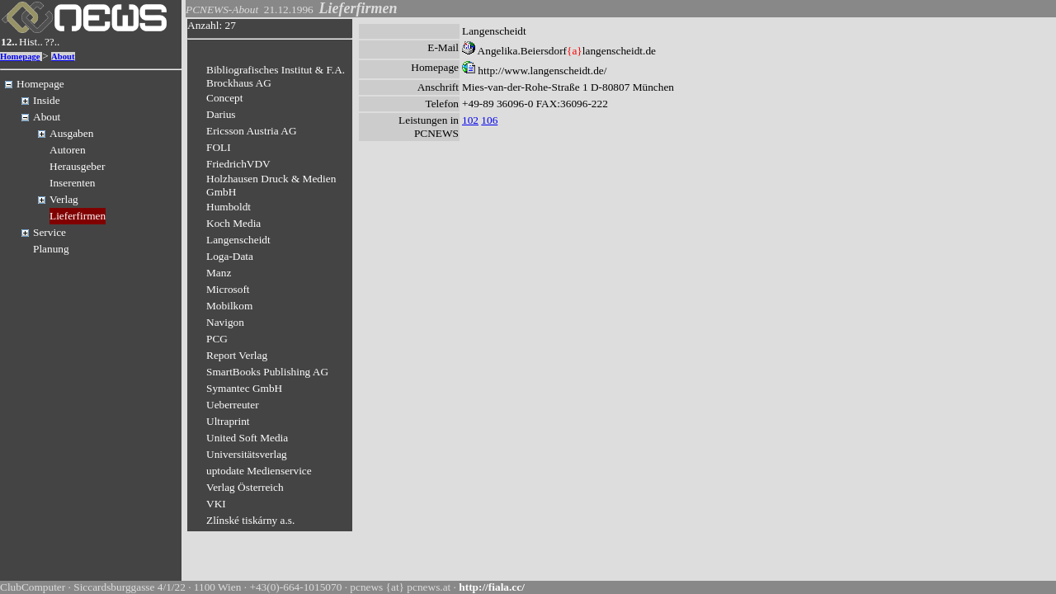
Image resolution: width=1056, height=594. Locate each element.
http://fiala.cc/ (492, 587)
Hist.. (31, 41)
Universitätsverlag (246, 454)
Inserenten (73, 183)
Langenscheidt (238, 239)
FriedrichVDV (238, 164)
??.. (52, 41)
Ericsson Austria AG (251, 131)
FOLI (218, 147)
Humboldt (228, 206)
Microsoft (228, 289)
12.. (9, 41)
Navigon (225, 322)
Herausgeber (77, 166)
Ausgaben (71, 133)
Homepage (20, 56)
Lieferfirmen (78, 216)
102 (470, 120)
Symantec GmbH (244, 388)
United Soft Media (247, 437)
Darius (221, 114)
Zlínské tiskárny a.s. (250, 520)
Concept (224, 98)
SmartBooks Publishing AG (267, 371)
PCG (217, 338)
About (62, 56)
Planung (51, 249)
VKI (216, 503)
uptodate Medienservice (259, 470)
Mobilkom (229, 305)
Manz (218, 272)
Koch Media (233, 223)
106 (489, 120)
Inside (46, 100)
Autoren (68, 150)
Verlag (64, 199)
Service (49, 232)
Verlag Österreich (245, 487)
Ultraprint (228, 421)
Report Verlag (236, 355)
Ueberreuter (232, 404)
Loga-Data (229, 256)
